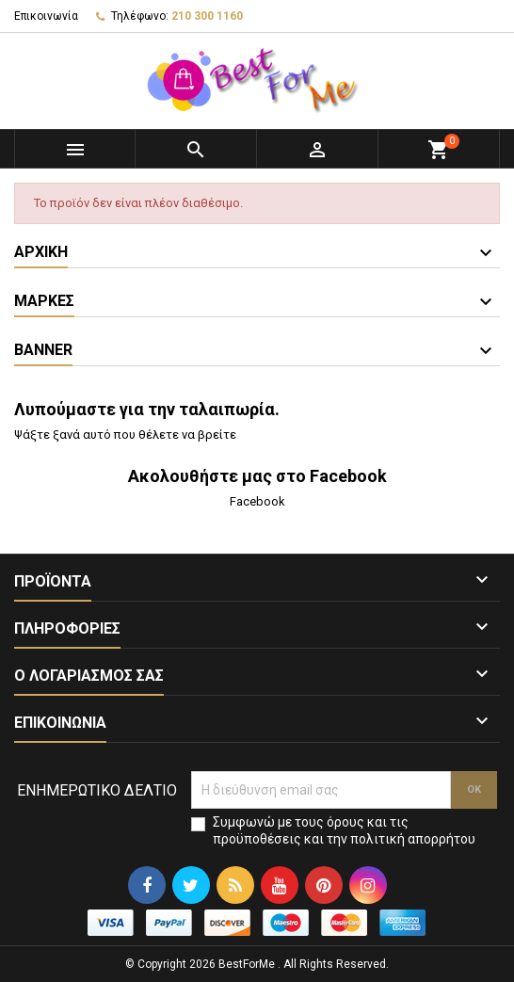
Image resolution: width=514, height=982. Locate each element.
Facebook (257, 501)
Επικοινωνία (46, 16)
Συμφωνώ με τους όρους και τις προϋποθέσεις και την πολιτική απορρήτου (344, 830)
